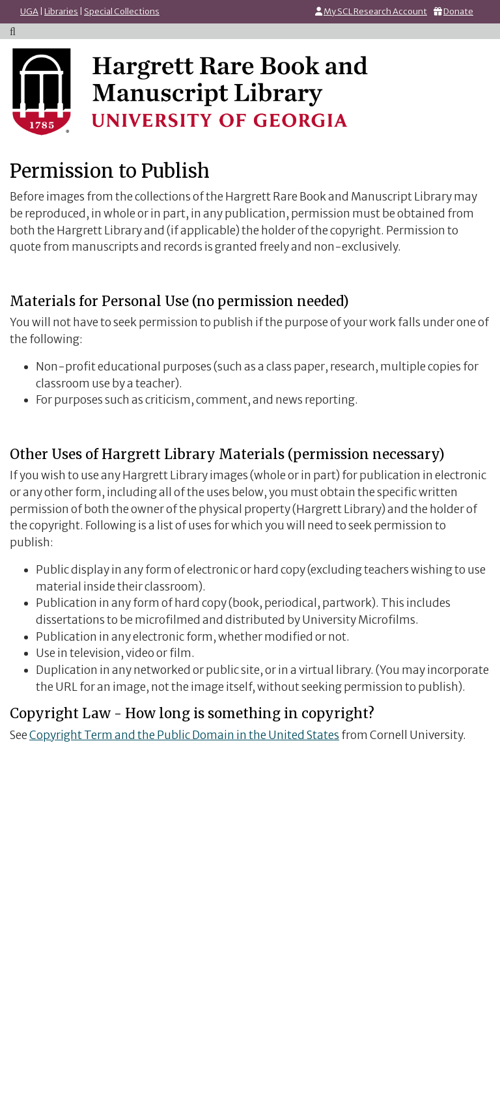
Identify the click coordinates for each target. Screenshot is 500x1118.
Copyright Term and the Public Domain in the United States (184, 735)
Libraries (61, 11)
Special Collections (122, 11)
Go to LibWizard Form (250, 913)
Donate (458, 11)
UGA (29, 11)
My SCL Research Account (375, 11)
